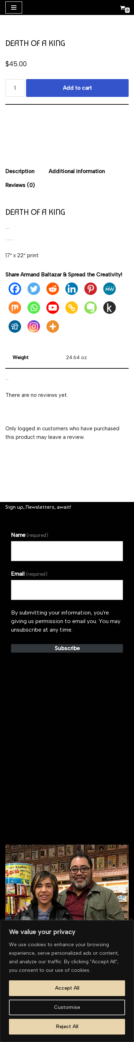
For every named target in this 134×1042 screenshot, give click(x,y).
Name (29, 535)
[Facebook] (15, 288)
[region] (67, 981)
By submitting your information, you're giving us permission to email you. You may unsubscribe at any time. (65, 621)
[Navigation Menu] (13, 7)
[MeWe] (109, 288)
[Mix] (15, 307)
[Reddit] (52, 288)
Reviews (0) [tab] (20, 185)
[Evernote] (90, 307)
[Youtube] (52, 307)
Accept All (67, 988)
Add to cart (77, 88)
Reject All (67, 1026)
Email (29, 574)
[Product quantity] (15, 88)
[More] (52, 326)
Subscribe (67, 648)
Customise (67, 1007)
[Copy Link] (71, 307)
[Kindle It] (109, 307)
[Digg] (15, 326)
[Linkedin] (71, 288)
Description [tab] (19, 171)
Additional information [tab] (77, 171)
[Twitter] (34, 288)
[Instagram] (34, 326)
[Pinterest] (90, 288)
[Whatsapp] (34, 307)
